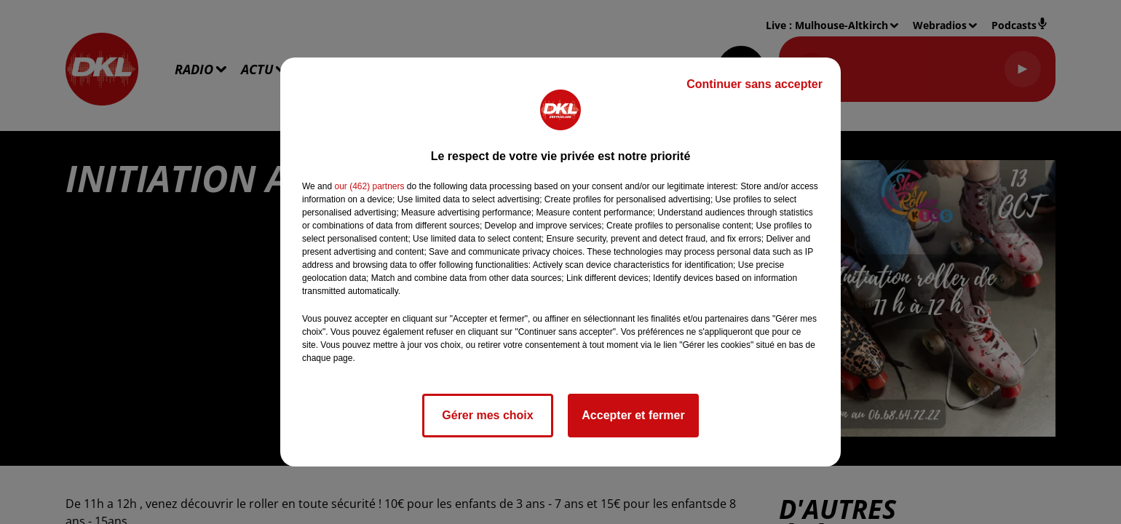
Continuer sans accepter (754, 84)
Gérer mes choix (487, 415)
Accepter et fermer (633, 415)
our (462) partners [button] (369, 186)
